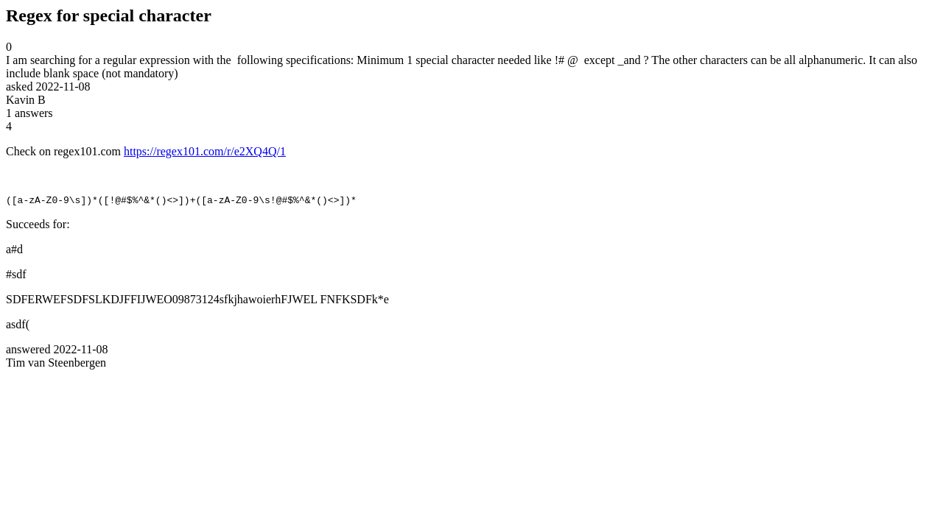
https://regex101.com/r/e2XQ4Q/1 (205, 151)
